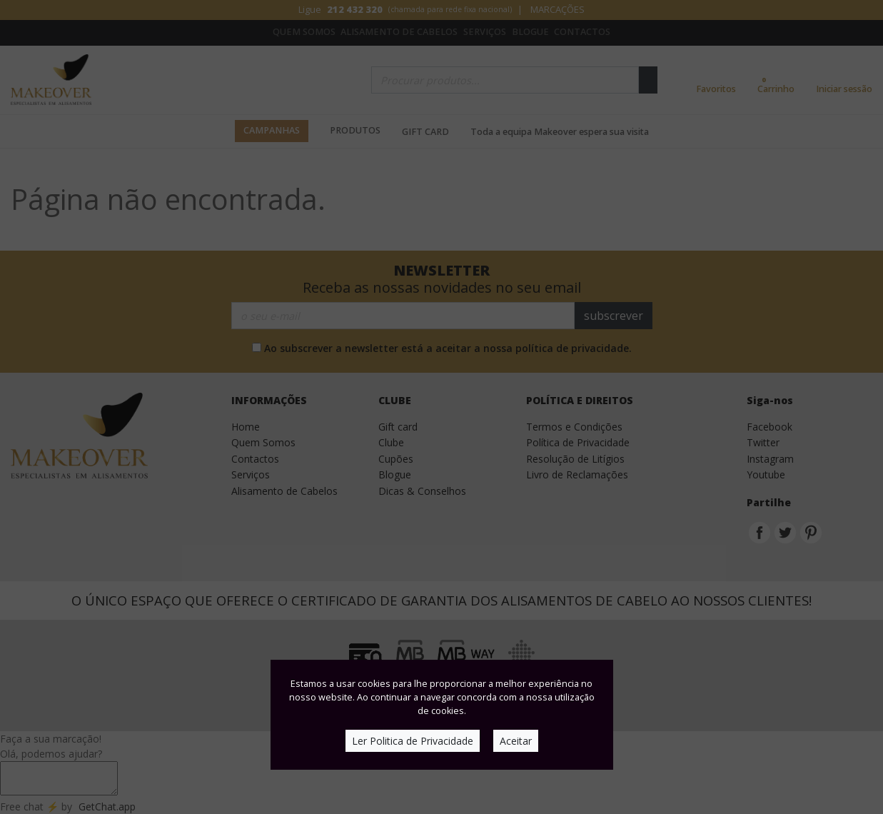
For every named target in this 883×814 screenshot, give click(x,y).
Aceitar (516, 741)
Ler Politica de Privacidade (412, 741)
